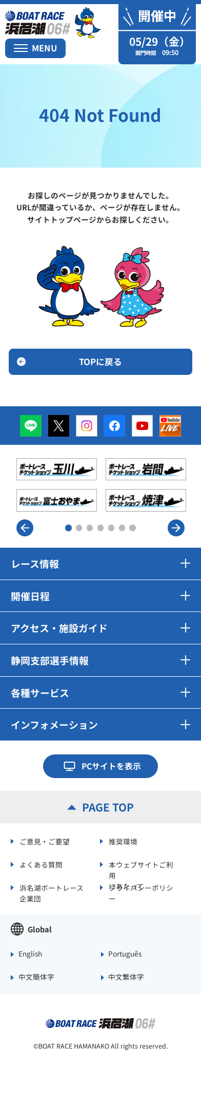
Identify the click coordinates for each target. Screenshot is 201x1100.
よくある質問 (41, 864)
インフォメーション (100, 724)
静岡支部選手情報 (100, 660)
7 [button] (132, 528)
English (30, 954)
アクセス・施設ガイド (100, 628)
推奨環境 (123, 841)
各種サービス (100, 692)
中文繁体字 (126, 977)
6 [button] (122, 528)
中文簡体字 (36, 977)
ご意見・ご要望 (44, 841)
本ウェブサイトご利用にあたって (141, 869)
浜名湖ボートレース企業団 (51, 892)
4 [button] (100, 528)
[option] (101, 485)
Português (125, 954)
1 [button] (68, 528)
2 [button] (79, 528)
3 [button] (90, 528)
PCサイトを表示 (111, 766)
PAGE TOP (108, 807)
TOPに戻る (100, 361)
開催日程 (100, 596)
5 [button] (111, 528)
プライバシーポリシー (141, 892)
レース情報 (100, 563)
